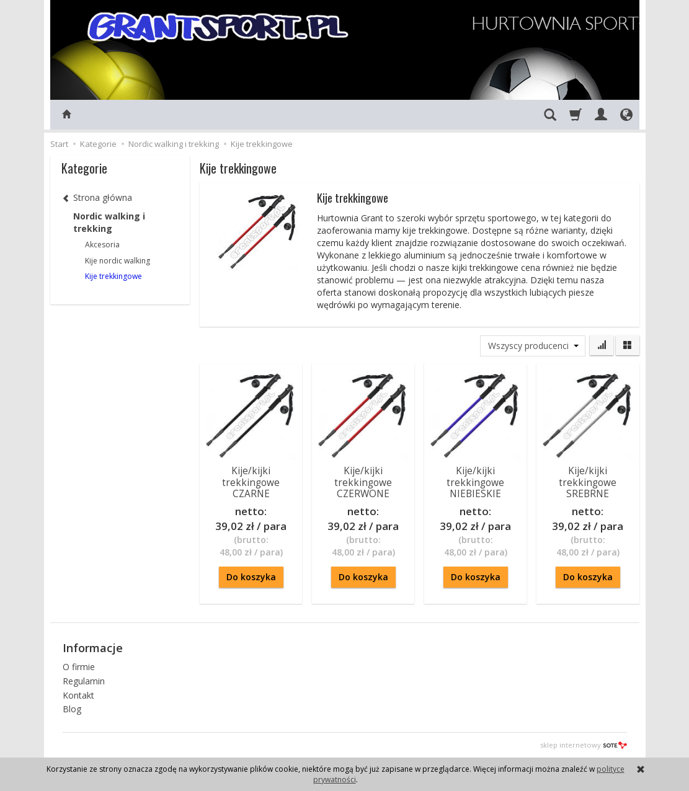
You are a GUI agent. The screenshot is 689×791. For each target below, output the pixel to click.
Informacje (93, 648)
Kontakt (78, 695)
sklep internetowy (583, 744)
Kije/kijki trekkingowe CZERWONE (363, 482)
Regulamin (84, 681)
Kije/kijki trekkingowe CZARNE (251, 482)
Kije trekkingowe (113, 276)
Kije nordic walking (117, 260)
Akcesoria (102, 244)
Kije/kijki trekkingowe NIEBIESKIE (475, 482)
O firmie (79, 667)
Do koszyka (251, 577)
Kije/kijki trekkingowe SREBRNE (587, 482)
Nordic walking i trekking (109, 222)
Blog (72, 709)
